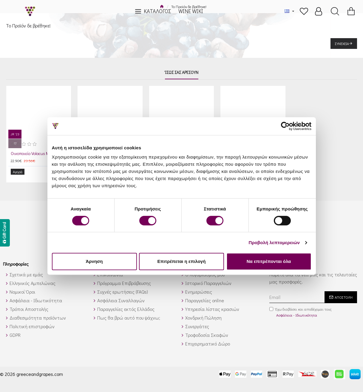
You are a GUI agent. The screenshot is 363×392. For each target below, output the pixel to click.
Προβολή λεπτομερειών (274, 242)
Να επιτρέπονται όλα (269, 261)
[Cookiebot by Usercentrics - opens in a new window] (285, 126)
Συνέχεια (342, 43)
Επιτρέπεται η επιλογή (181, 261)
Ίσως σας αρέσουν (181, 72)
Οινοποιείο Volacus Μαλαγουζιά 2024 (40, 153)
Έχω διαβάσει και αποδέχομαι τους (300, 308)
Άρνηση (94, 261)
